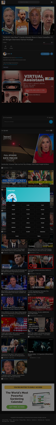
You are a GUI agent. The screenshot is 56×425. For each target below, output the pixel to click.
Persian (13, 231)
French (13, 209)
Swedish (28, 231)
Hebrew (28, 222)
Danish (17, 236)
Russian (42, 209)
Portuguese (28, 227)
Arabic (28, 205)
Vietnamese (42, 231)
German (28, 209)
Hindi (43, 214)
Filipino (38, 236)
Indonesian (42, 218)
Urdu (28, 218)
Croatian (13, 222)
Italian (42, 227)
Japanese (13, 227)
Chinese (13, 218)
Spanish (13, 214)
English (13, 205)
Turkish (28, 214)
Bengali (42, 222)
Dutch (42, 205)
